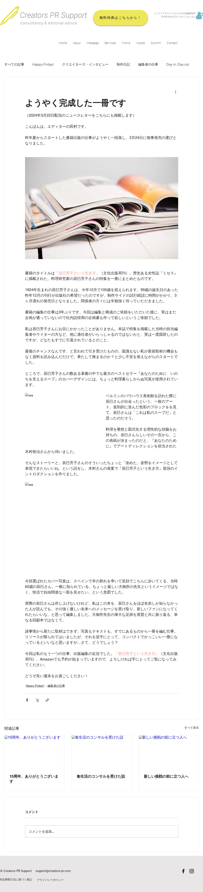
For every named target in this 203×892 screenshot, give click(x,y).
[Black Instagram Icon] (192, 871)
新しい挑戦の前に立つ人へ (166, 776)
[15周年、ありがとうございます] (34, 752)
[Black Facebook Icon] (183, 871)
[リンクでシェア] (47, 700)
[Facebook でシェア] (27, 700)
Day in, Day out (177, 64)
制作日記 (123, 64)
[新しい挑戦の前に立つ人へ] (169, 752)
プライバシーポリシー (50, 879)
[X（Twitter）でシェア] (37, 700)
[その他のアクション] (175, 91)
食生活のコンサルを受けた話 (101, 776)
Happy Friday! (43, 64)
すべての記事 (14, 64)
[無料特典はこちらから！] (120, 18)
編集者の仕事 (148, 64)
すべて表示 (191, 727)
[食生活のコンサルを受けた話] (101, 752)
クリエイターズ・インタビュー (85, 64)
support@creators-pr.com (53, 871)
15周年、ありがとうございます (34, 778)
